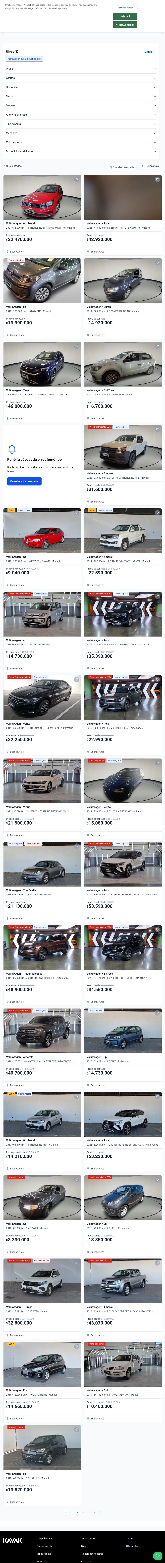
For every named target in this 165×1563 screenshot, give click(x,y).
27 (93, 1512)
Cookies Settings (125, 7)
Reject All (125, 16)
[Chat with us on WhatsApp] (158, 1556)
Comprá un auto (45, 1538)
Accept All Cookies (125, 25)
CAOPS (129, 1538)
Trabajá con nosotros (92, 1553)
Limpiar (149, 51)
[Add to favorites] (76, 179)
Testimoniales (88, 1538)
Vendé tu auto (44, 1553)
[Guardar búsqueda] (122, 167)
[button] (24, 58)
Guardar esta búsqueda (24, 481)
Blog (83, 1546)
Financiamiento (45, 1546)
